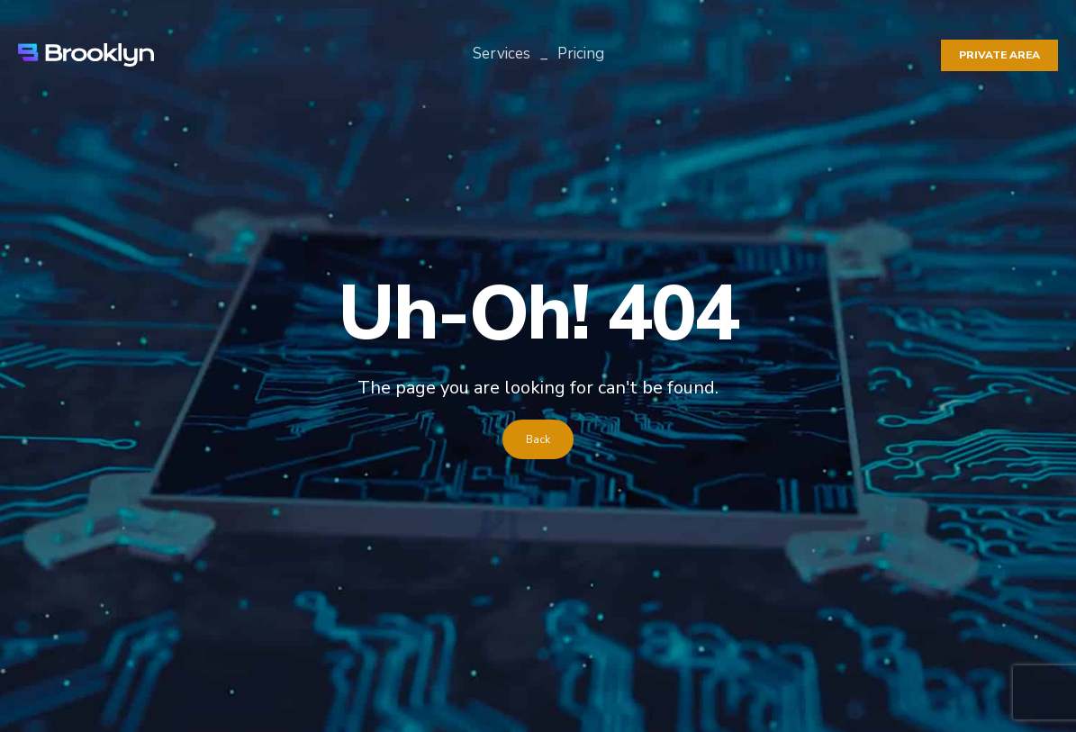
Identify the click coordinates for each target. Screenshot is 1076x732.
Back (538, 439)
